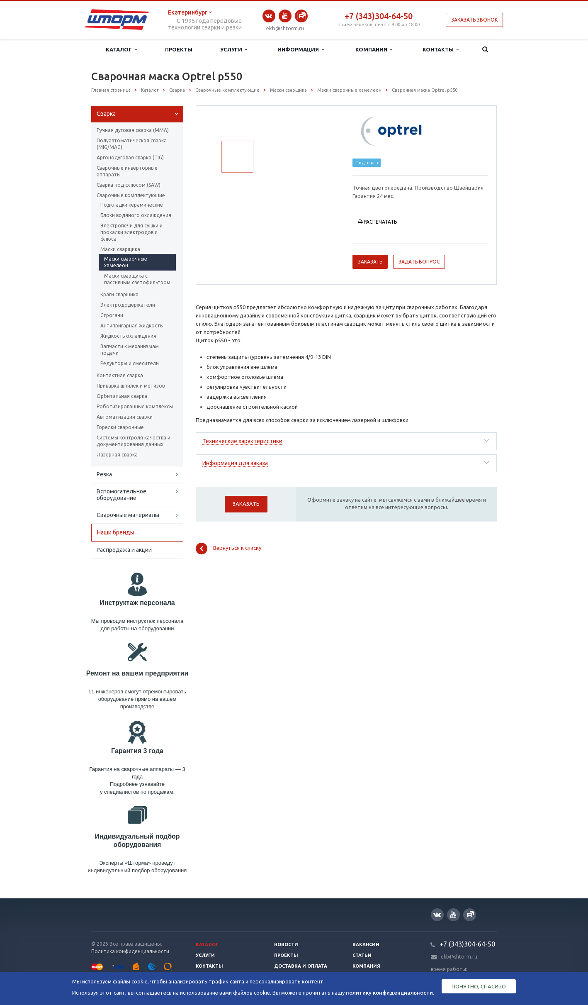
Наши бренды (115, 532)
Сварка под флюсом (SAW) (128, 185)
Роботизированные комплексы (135, 406)
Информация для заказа (235, 463)
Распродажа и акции (124, 549)
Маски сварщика (120, 249)
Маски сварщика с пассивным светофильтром (137, 279)
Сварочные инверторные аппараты (127, 171)
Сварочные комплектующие (131, 195)
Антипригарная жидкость (131, 325)
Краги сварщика (119, 294)
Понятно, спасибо (479, 986)
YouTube (285, 15)
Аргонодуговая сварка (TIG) (130, 157)
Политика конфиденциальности (130, 951)
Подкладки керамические (131, 204)
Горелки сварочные (120, 427)
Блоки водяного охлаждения (135, 215)
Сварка (106, 113)
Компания (373, 49)
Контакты (441, 49)
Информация (300, 49)
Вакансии (365, 944)
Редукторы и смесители (129, 363)
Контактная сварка (120, 375)
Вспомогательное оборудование (121, 494)
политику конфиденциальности (389, 992)
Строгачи (111, 315)
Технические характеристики (242, 441)
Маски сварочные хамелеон (125, 262)
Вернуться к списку (228, 548)
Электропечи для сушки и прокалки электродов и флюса (131, 232)
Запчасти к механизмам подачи (129, 350)
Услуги (233, 49)
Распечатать (377, 221)
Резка (104, 474)
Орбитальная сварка (122, 396)
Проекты (178, 49)
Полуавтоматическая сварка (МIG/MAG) (132, 144)
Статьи (362, 955)
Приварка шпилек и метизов (131, 385)
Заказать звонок (474, 19)
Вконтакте (268, 16)
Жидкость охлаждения (128, 336)
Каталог (121, 49)
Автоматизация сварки (125, 417)
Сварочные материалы (128, 515)
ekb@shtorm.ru (285, 28)
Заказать (370, 261)
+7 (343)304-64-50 (379, 16)
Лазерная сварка (117, 454)
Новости (286, 944)
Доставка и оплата (300, 966)
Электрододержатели (127, 304)
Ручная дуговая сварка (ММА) (133, 130)
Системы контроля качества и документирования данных (133, 441)
